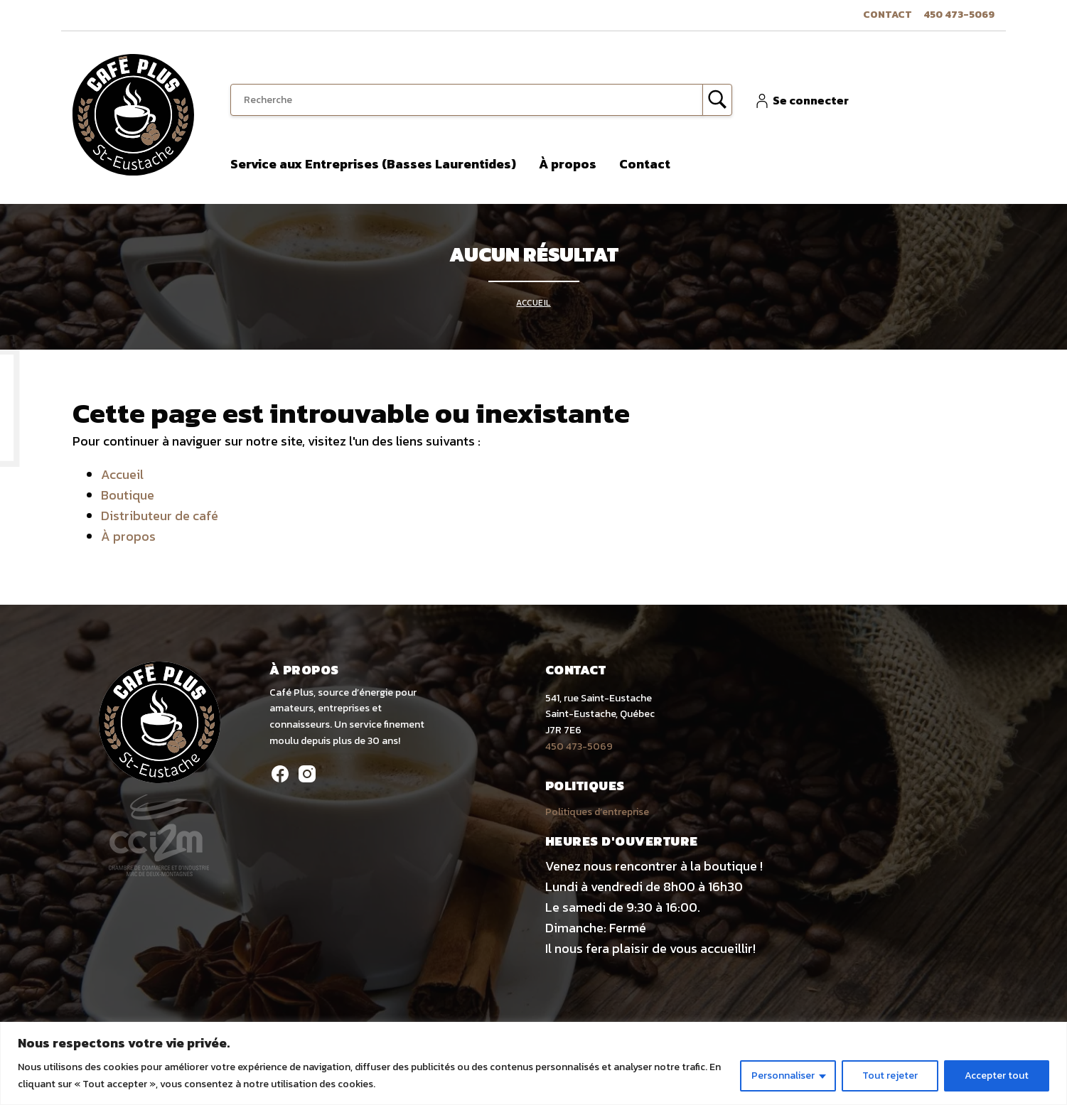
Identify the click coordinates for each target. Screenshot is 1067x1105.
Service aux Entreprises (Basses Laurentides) (373, 163)
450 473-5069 (958, 14)
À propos (567, 163)
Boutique (127, 495)
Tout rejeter (890, 1075)
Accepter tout (997, 1075)
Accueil (533, 302)
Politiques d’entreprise (597, 811)
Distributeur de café (159, 515)
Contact (887, 14)
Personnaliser (783, 1075)
